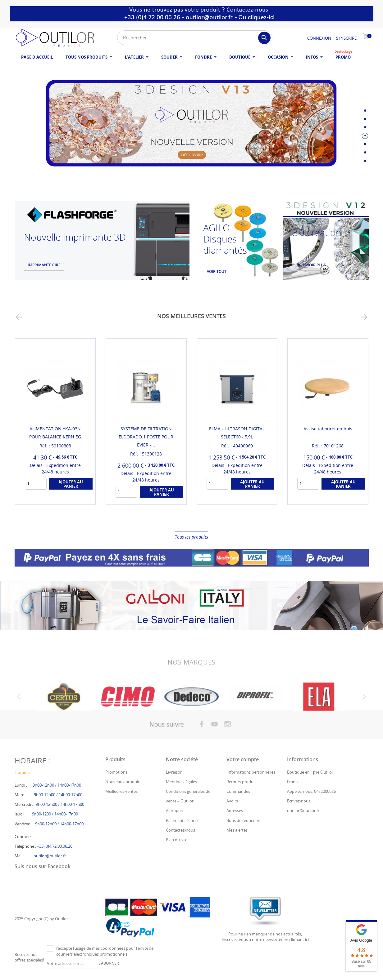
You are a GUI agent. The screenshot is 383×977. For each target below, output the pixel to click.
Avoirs (232, 801)
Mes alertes (237, 830)
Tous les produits (191, 537)
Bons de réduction (243, 820)
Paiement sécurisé (182, 820)
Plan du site (176, 839)
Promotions (116, 772)
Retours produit (241, 781)
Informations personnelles (250, 772)
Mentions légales (181, 781)
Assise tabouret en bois (327, 429)
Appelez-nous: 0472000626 (311, 791)
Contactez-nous (180, 830)
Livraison (174, 772)
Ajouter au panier (70, 484)
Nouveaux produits (123, 781)
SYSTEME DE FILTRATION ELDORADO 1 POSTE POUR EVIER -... (146, 437)
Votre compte (242, 759)
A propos (174, 810)
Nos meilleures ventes (191, 316)
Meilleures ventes (121, 791)
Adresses (234, 810)
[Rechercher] (194, 37)
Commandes (238, 791)
